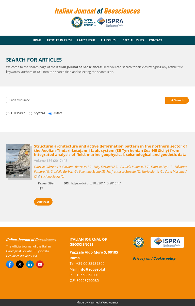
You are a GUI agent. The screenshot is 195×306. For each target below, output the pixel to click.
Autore (55, 113)
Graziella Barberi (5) (64, 171)
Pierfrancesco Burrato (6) (123, 171)
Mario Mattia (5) (153, 171)
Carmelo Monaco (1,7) (135, 167)
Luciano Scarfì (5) (52, 176)
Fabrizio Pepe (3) (162, 167)
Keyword (37, 113)
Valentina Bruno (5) (92, 171)
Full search (15, 113)
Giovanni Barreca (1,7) (77, 167)
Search (177, 100)
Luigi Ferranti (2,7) (106, 167)
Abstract (43, 201)
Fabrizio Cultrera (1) (47, 167)
